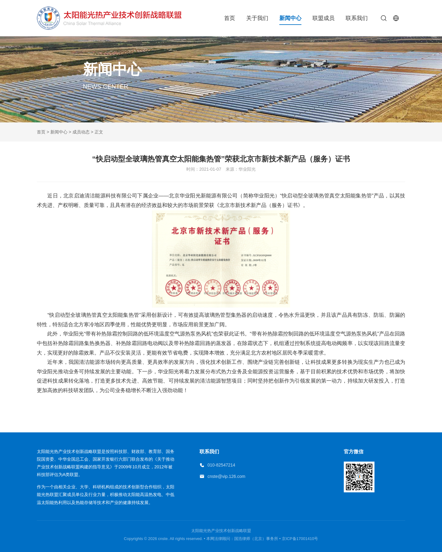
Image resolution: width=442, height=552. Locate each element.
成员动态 (81, 131)
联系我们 (357, 18)
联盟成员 (323, 18)
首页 (229, 18)
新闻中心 (290, 18)
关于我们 (257, 18)
